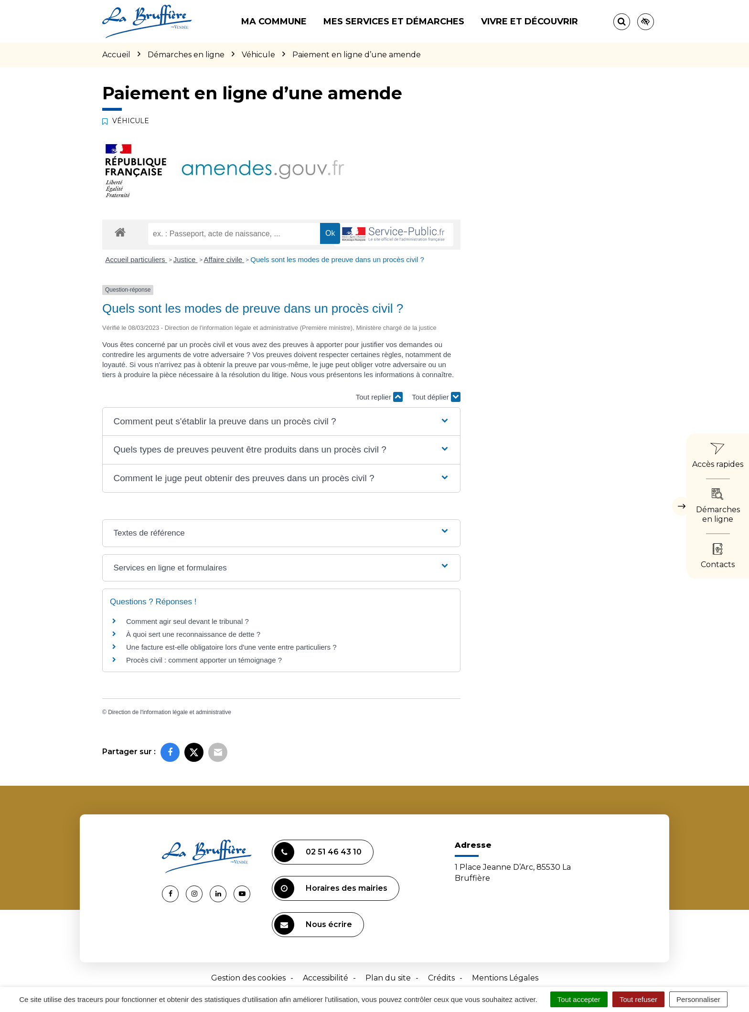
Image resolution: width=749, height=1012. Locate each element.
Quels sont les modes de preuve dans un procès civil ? (337, 259)
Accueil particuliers (136, 259)
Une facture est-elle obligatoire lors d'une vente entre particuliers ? (232, 647)
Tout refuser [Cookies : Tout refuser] (638, 999)
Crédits (441, 977)
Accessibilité (325, 977)
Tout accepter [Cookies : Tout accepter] (578, 999)
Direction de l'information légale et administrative (169, 712)
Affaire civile (224, 259)
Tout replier (379, 397)
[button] (281, 422)
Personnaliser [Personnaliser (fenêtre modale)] (698, 999)
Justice (185, 259)
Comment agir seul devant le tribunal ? (187, 621)
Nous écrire (313, 925)
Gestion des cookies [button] (248, 977)
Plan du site (388, 977)
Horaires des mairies (330, 888)
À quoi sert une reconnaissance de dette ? (193, 634)
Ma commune (274, 21)
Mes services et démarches (393, 21)
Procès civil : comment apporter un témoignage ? (204, 660)
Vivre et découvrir (529, 21)
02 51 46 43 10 (318, 852)
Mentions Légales (505, 977)
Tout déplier (436, 397)
